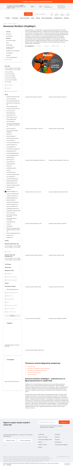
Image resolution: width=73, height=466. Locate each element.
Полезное (66, 18)
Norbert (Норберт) (12, 191)
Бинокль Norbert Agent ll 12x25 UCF (34, 128)
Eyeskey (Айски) (11, 151)
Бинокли (14, 23)
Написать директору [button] (25, 440)
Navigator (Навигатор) (13, 185)
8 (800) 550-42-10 (48, 7)
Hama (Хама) (10, 161)
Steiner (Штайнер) (12, 206)
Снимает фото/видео (12, 276)
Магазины (57, 434)
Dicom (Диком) (11, 146)
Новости (40, 442)
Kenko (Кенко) (11, 172)
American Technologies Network (12, 131)
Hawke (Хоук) (11, 163)
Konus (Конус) (11, 110)
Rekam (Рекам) (11, 200)
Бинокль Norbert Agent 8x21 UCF (33, 223)
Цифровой (9, 273)
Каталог (9, 23)
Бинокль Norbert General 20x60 (56, 128)
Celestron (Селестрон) (13, 108)
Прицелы (8, 55)
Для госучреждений (47, 18)
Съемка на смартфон (12, 280)
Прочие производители (13, 233)
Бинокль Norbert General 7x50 (56, 286)
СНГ (24, 6)
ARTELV (9, 134)
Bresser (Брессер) (12, 106)
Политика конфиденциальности (63, 456)
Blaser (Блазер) (11, 136)
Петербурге (9, 6)
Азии (13, 7)
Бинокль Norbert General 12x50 (33, 286)
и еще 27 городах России (18, 6)
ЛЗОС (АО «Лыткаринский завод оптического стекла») (13, 230)
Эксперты (57, 439)
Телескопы (8, 34)
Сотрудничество (58, 18)
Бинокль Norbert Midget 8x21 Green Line (59, 160)
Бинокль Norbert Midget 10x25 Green (35, 350)
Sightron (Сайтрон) (12, 204)
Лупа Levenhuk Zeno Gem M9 (12, 381)
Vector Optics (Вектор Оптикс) (12, 215)
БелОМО (9, 226)
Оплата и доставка (24, 18)
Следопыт (10, 235)
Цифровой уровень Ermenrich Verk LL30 (12, 345)
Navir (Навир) (11, 187)
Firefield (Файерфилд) (13, 153)
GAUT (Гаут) (10, 159)
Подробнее (9, 464)
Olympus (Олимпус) (12, 193)
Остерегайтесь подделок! (61, 444)
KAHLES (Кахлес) (11, 168)
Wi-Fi (8, 302)
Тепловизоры (9, 53)
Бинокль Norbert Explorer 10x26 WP (57, 223)
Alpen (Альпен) (11, 128)
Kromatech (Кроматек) (13, 174)
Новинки (47, 46)
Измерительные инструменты (10, 47)
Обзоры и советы (42, 444)
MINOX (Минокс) (12, 183)
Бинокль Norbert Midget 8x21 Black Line (35, 160)
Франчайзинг (58, 442)
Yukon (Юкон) (11, 222)
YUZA (9, 224)
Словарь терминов (32, 374)
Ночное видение (11, 308)
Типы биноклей (31, 366)
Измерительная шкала (12, 292)
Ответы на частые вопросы (34, 372)
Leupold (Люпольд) (12, 178)
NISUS (9, 189)
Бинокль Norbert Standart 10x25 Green (58, 192)
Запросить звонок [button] (10, 440)
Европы (8, 7)
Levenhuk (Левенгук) (13, 96)
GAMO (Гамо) (10, 157)
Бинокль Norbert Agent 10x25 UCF (34, 97)
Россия (8, 18)
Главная (5, 23)
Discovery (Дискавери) (11, 57)
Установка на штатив (12, 305)
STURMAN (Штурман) (13, 208)
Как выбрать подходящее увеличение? (37, 370)
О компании (15, 18)
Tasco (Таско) (11, 212)
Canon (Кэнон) (11, 140)
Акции (32, 18)
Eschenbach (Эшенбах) (13, 149)
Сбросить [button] (12, 315)
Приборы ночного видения (13, 50)
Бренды (38, 18)
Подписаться (64, 422)
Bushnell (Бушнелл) (12, 138)
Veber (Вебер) (11, 119)
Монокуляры (9, 45)
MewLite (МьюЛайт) (12, 181)
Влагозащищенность (12, 289)
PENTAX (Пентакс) (12, 117)
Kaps (8, 170)
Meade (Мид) (11, 113)
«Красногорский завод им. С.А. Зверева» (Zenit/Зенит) (13, 125)
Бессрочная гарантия (12, 91)
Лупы (7, 42)
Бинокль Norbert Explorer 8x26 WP (34, 255)
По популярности (29, 46)
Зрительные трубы (11, 40)
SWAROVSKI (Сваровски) (13, 210)
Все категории (8, 59)
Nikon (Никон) (11, 115)
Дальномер (9, 295)
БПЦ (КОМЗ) (11, 121)
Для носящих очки (11, 311)
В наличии (56, 46)
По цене (39, 46)
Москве (22, 5)
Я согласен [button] (67, 464)
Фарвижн (10, 237)
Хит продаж (9, 85)
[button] (32, 6)
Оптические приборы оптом (45, 439)
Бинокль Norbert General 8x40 (33, 318)
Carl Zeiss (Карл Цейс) (13, 142)
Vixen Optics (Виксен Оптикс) (12, 219)
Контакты (57, 437)
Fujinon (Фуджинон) (12, 155)
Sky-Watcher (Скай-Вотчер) (13, 103)
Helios (9, 166)
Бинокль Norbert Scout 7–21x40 (33, 192)
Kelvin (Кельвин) (11, 98)
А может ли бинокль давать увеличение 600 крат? (38, 1)
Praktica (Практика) (12, 195)
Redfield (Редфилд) (12, 198)
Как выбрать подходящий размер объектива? (38, 368)
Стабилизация (10, 299)
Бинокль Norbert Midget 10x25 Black (58, 318)
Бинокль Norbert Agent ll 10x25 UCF (57, 97)
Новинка (9, 88)
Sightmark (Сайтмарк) (13, 202)
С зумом (9, 251)
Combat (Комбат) (12, 144)
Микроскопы (9, 36)
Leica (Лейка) (11, 176)
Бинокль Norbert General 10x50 (56, 255)
